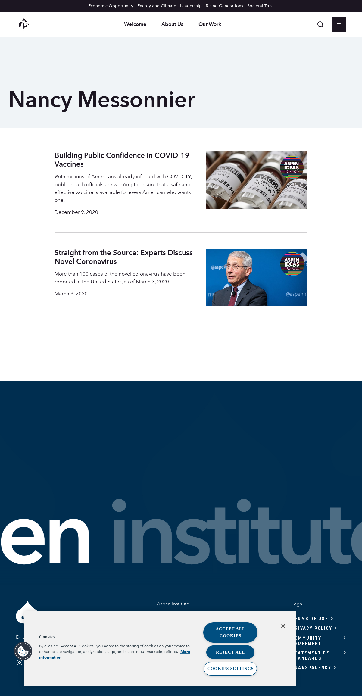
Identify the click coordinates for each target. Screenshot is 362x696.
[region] (160, 648)
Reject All (230, 652)
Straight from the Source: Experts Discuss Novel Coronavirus (124, 257)
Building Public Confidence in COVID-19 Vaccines (122, 160)
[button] (23, 651)
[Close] (283, 626)
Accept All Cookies (230, 632)
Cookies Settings (230, 668)
